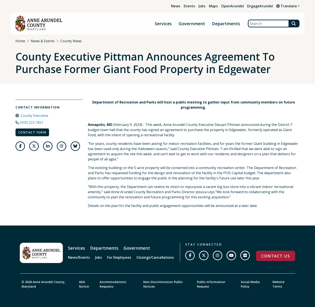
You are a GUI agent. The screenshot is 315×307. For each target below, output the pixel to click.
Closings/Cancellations (155, 257)
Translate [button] (286, 6)
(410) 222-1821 (31, 122)
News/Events (79, 257)
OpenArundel (232, 6)
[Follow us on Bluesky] (75, 146)
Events (189, 6)
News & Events (43, 41)
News (175, 6)
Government (192, 24)
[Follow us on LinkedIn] (47, 146)
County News (71, 41)
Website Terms (278, 284)
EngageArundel (260, 6)
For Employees (119, 257)
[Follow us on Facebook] (20, 146)
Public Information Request (211, 284)
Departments (226, 24)
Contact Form (32, 132)
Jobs (202, 6)
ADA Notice (84, 284)
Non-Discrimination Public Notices (163, 284)
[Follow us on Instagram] (61, 146)
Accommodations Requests (113, 284)
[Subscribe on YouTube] (231, 255)
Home (20, 41)
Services (163, 24)
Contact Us (275, 255)
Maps (213, 6)
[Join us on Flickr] (245, 255)
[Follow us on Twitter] (34, 146)
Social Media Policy (250, 284)
